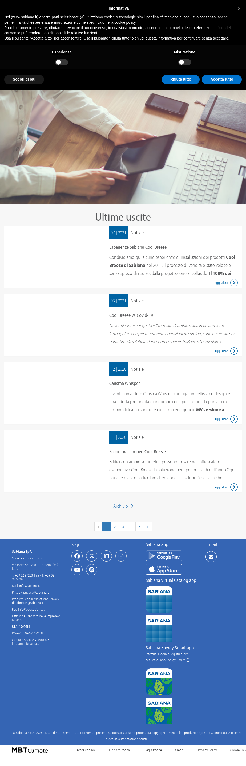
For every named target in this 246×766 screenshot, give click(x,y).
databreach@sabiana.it (27, 602)
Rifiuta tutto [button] (180, 79)
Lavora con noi (85, 750)
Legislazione (153, 750)
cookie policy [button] (124, 22)
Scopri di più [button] (24, 79)
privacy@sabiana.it (36, 592)
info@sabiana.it (29, 585)
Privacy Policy (207, 750)
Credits (180, 750)
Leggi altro (226, 282)
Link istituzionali (120, 750)
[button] (239, 8)
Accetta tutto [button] (221, 79)
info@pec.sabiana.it (31, 609)
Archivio (123, 506)
